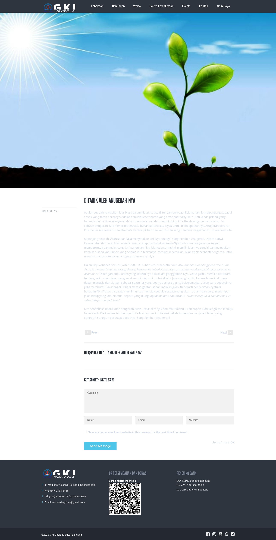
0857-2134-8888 (58, 490)
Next (226, 332)
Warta (137, 6)
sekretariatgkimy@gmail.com (68, 502)
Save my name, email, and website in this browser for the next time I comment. (138, 432)
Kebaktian (97, 6)
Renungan (118, 6)
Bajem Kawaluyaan (161, 6)
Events (186, 6)
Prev (91, 332)
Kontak (203, 6)
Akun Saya (223, 6)
